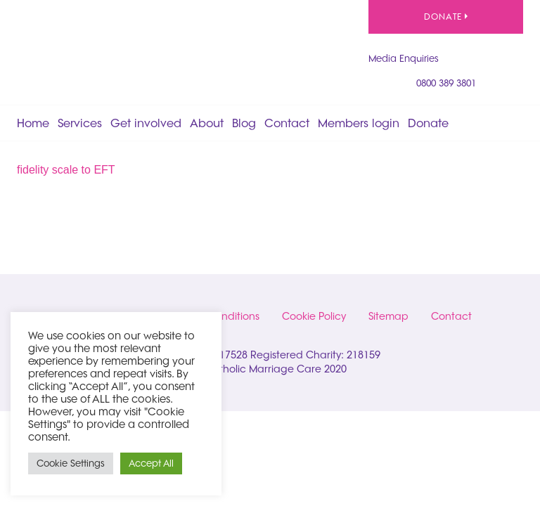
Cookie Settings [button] (71, 463)
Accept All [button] (151, 463)
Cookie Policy (314, 316)
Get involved (145, 123)
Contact (286, 123)
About (207, 123)
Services (80, 123)
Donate (446, 16)
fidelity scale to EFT (66, 170)
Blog (244, 123)
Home (33, 123)
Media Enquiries (403, 58)
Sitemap (388, 316)
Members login (358, 123)
